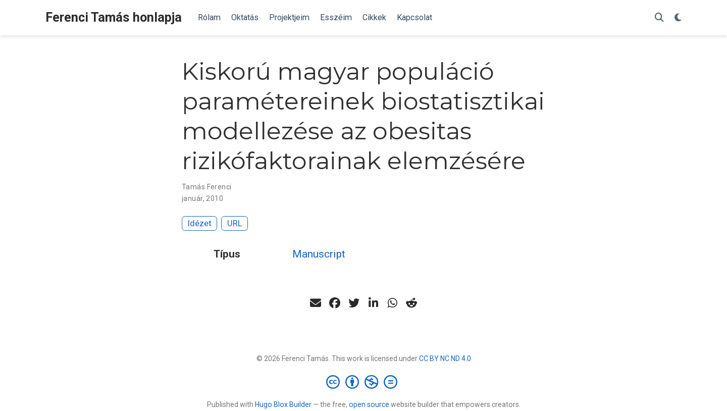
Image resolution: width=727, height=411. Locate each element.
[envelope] (315, 303)
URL (234, 223)
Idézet (200, 223)
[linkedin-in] (373, 303)
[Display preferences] (678, 18)
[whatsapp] (392, 303)
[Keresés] (659, 18)
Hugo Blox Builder (283, 404)
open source (369, 404)
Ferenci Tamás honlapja (113, 17)
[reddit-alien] (411, 303)
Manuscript (318, 254)
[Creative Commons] (363, 381)
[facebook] (334, 303)
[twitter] (353, 303)
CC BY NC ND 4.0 (445, 358)
